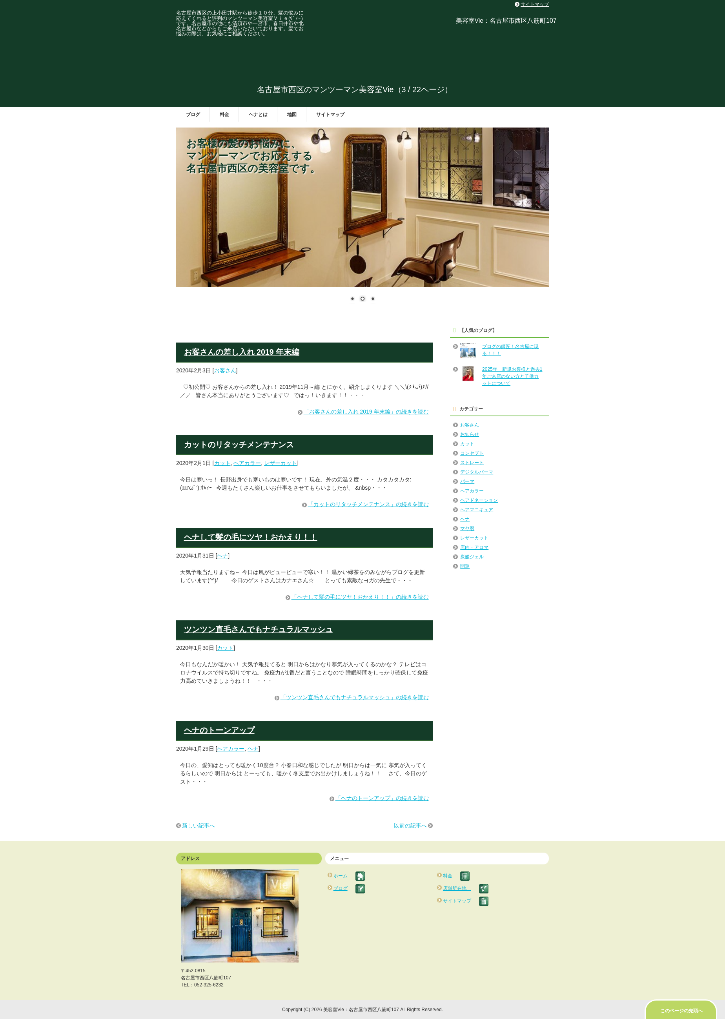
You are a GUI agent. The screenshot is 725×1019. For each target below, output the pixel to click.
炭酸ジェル (472, 557)
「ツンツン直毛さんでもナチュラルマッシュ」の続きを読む (355, 697)
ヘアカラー (247, 463)
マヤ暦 (467, 528)
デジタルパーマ (476, 472)
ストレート (472, 462)
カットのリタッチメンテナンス (239, 444)
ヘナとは (258, 114)
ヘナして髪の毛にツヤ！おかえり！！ (250, 537)
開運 (465, 566)
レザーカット (280, 463)
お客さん (225, 370)
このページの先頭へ (681, 1011)
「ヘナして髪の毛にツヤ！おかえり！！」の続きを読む (360, 597)
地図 (292, 114)
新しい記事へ (198, 825)
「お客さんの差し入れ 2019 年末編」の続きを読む (366, 411)
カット (222, 463)
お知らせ (469, 434)
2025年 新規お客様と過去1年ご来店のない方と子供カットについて (512, 376)
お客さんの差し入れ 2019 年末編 (241, 352)
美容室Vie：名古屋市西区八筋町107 (506, 20)
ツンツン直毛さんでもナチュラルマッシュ (258, 629)
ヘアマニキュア (476, 509)
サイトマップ (330, 114)
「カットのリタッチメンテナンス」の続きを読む (368, 504)
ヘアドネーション (479, 500)
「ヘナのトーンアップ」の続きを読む (382, 798)
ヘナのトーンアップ (219, 730)
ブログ (193, 114)
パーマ (467, 481)
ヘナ (222, 555)
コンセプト (472, 453)
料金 (224, 114)
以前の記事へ (410, 825)
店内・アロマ (474, 547)
